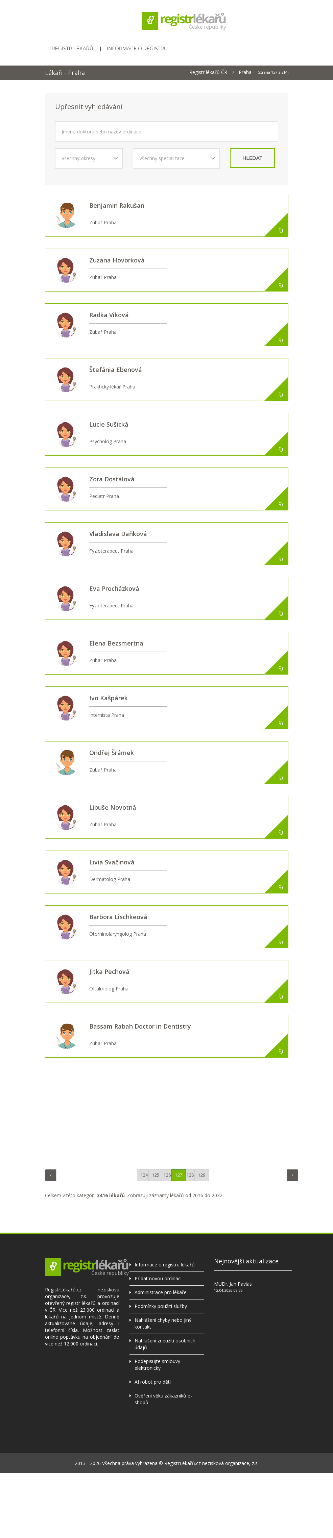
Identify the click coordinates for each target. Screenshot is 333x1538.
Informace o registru (137, 49)
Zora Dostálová (112, 479)
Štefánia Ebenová (115, 369)
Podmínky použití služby (161, 1306)
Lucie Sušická (108, 424)
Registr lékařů (72, 49)
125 (155, 1175)
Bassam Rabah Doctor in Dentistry (140, 1026)
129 (201, 1175)
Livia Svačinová (112, 862)
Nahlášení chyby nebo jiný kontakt (163, 1323)
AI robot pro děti (153, 1382)
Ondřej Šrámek (111, 753)
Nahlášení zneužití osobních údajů (165, 1344)
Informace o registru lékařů (165, 1264)
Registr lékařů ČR (208, 72)
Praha (245, 72)
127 (178, 1175)
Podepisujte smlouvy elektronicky (157, 1364)
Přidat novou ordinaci (158, 1278)
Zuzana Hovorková (117, 260)
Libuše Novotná (112, 807)
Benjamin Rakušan (116, 205)
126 (167, 1175)
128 (190, 1175)
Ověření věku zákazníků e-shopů (163, 1399)
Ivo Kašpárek (108, 698)
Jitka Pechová (109, 971)
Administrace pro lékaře (161, 1292)
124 (144, 1175)
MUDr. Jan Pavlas (233, 1284)
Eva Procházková (114, 588)
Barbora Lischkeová (118, 917)
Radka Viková (109, 315)
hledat (252, 158)
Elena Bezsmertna (116, 643)
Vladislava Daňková (118, 534)
